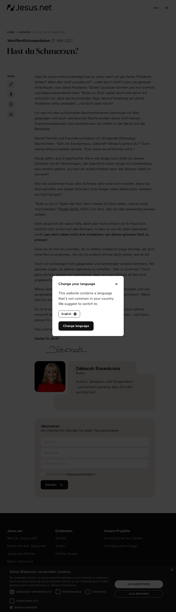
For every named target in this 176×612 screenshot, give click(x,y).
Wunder (25, 32)
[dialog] (88, 589)
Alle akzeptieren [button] (139, 584)
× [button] (171, 570)
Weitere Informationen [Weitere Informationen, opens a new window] (64, 585)
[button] (60, 607)
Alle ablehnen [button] (139, 593)
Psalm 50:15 (69, 209)
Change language (76, 326)
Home (11, 32)
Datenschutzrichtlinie (79, 474)
